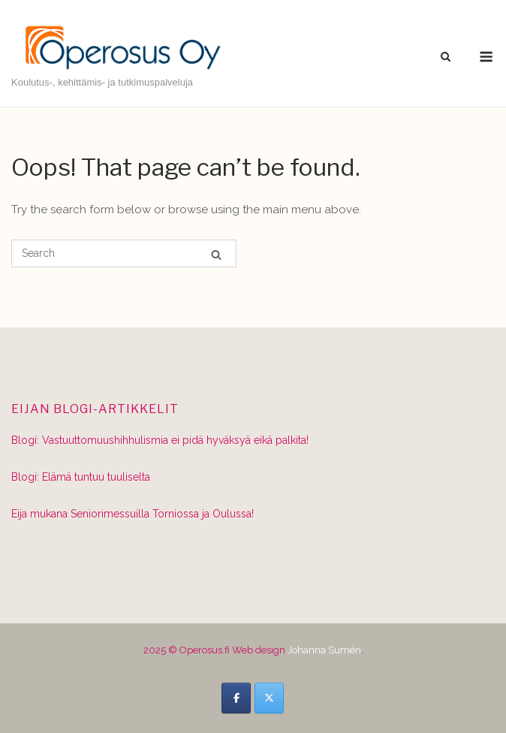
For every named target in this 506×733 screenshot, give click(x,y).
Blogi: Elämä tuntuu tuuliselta (80, 477)
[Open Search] (445, 57)
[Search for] (123, 253)
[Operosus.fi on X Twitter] (269, 698)
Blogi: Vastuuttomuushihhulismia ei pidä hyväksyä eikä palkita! (160, 440)
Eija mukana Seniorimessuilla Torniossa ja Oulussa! (132, 514)
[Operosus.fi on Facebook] (236, 698)
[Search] (216, 254)
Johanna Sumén (324, 650)
